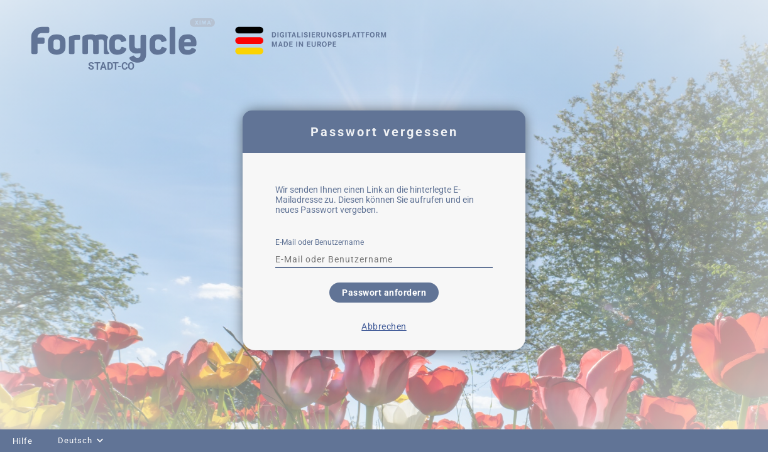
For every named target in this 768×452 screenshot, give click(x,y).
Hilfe (23, 441)
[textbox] (384, 259)
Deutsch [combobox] (75, 440)
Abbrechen (384, 326)
